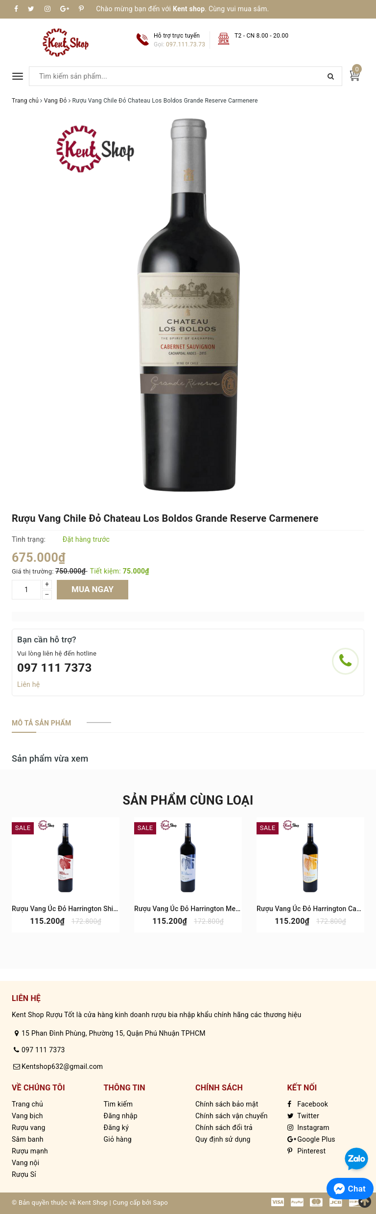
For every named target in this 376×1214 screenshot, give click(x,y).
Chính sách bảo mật (226, 1104)
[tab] (41, 723)
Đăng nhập (121, 1116)
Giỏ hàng (118, 1139)
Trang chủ (27, 1104)
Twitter (303, 1116)
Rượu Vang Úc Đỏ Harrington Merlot (190, 909)
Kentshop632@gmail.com (62, 1066)
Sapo (160, 1202)
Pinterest (306, 1151)
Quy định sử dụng (223, 1139)
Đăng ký (116, 1127)
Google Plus (311, 1139)
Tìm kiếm (118, 1104)
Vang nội (25, 1163)
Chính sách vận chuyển (231, 1116)
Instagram (308, 1127)
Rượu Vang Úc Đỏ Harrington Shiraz (67, 909)
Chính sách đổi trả (224, 1127)
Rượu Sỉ (24, 1174)
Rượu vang (29, 1127)
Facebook (308, 1104)
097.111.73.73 (185, 44)
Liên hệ (28, 684)
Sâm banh (28, 1139)
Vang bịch (27, 1116)
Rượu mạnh (30, 1151)
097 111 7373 (54, 668)
